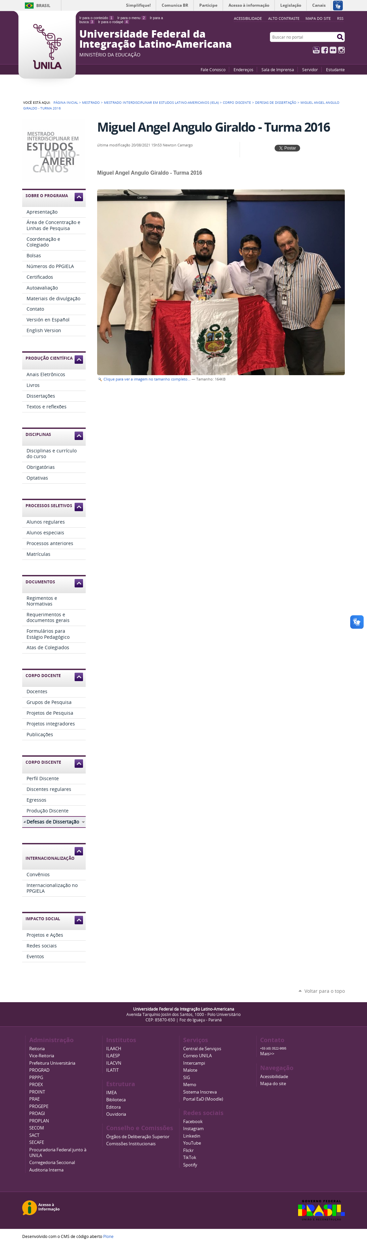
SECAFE (36, 1142)
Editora (113, 1107)
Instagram (341, 50)
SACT (34, 1135)
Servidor (310, 69)
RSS (340, 18)
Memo (189, 1084)
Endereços (243, 69)
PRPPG (36, 1077)
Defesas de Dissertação (275, 102)
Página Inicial (65, 102)
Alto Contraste (283, 18)
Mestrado (91, 102)
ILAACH (113, 1049)
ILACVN (113, 1063)
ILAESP (113, 1056)
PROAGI (37, 1113)
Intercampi (194, 1063)
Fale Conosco (213, 69)
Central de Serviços (202, 1049)
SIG (186, 1077)
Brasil (43, 5)
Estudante (335, 69)
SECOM (36, 1128)
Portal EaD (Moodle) (203, 1099)
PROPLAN (39, 1121)
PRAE (34, 1099)
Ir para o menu (131, 18)
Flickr (333, 50)
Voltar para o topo (324, 991)
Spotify (190, 1165)
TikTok (189, 1157)
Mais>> (267, 1054)
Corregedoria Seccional (52, 1162)
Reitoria (37, 1049)
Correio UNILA (197, 1056)
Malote (190, 1070)
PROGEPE (38, 1106)
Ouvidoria (116, 1114)
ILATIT (112, 1070)
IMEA (111, 1093)
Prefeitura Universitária (52, 1063)
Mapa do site (318, 18)
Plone (108, 1236)
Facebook (324, 50)
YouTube (316, 50)
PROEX (36, 1084)
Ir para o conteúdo (96, 18)
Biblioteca (116, 1100)
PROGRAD (39, 1070)
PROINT (37, 1092)
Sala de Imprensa (277, 69)
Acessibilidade (274, 1076)
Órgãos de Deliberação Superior (137, 1137)
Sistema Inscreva (200, 1092)
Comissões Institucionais (131, 1144)
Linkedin (191, 1136)
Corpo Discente (237, 102)
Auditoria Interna (46, 1170)
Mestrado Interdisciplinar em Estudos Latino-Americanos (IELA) (161, 102)
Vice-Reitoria (41, 1056)
